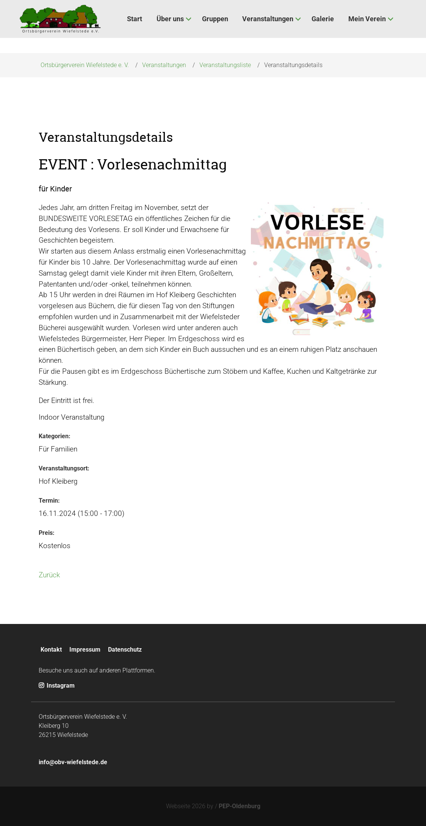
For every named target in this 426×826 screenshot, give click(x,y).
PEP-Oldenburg (239, 806)
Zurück (49, 575)
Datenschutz (125, 649)
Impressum (84, 649)
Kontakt (51, 649)
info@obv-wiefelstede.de (73, 762)
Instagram (57, 685)
